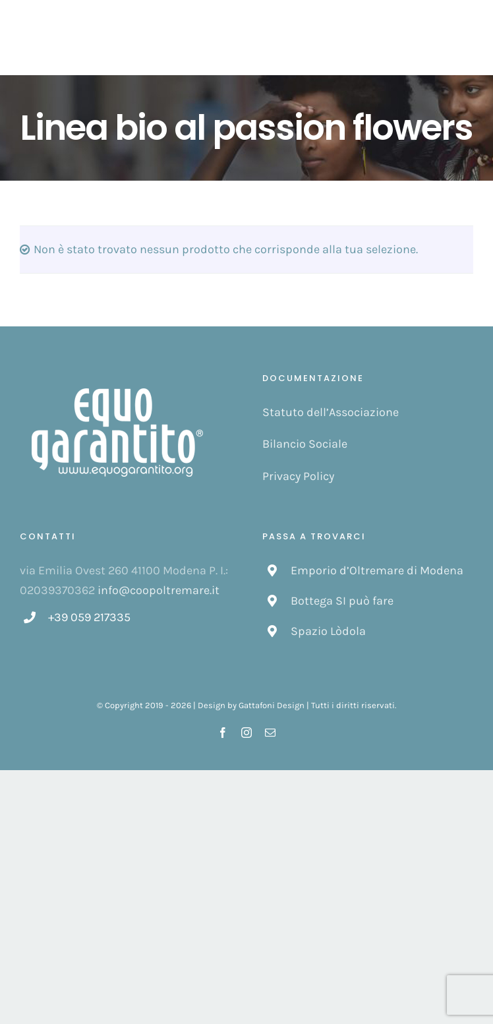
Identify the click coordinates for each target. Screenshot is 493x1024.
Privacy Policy (298, 476)
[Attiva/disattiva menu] (466, 37)
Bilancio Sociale (304, 444)
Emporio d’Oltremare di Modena (377, 570)
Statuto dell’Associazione (330, 412)
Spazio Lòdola (328, 631)
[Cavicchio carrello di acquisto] (434, 37)
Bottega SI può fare (342, 600)
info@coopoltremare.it (158, 590)
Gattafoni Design (271, 705)
